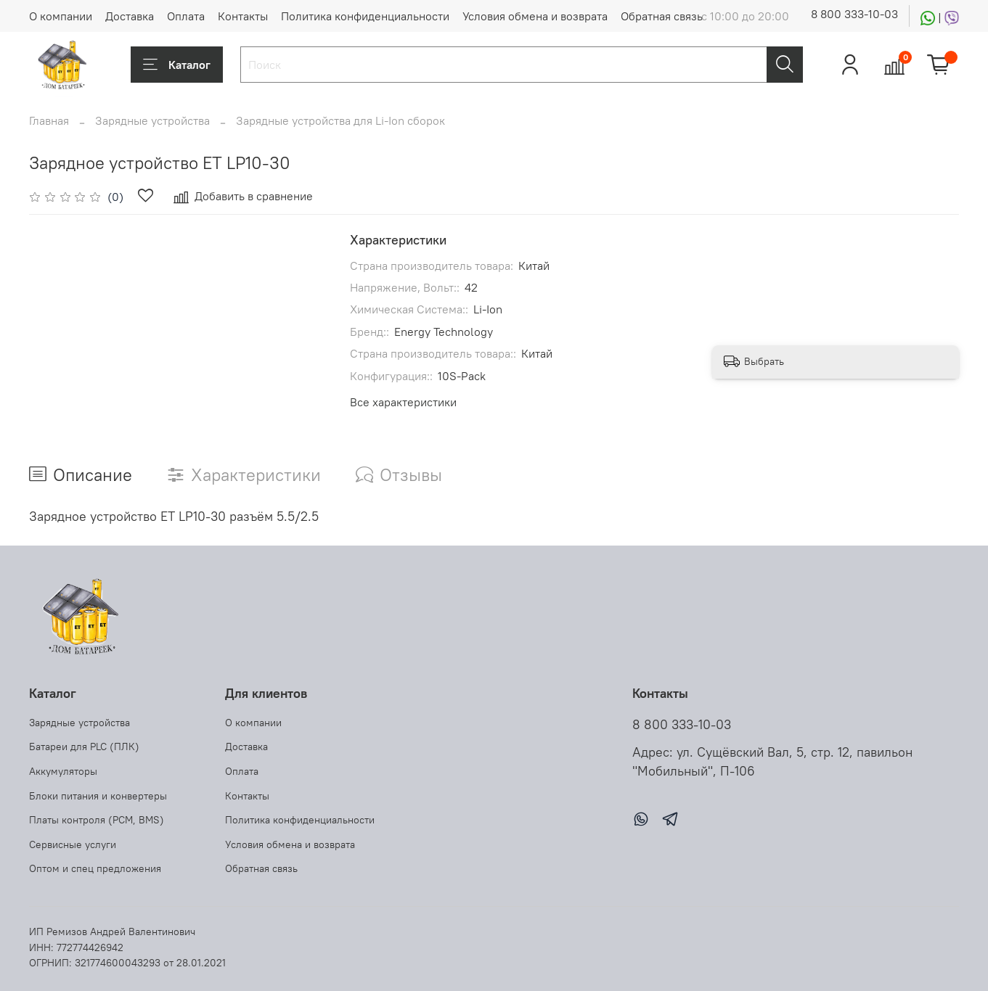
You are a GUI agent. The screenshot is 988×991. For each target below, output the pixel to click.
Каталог (177, 64)
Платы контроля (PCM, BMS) (96, 819)
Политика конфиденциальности (365, 16)
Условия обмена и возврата (535, 16)
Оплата (186, 16)
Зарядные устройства (152, 120)
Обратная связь (662, 16)
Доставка (129, 16)
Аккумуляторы (63, 771)
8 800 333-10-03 (854, 14)
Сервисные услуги (72, 844)
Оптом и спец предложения (95, 868)
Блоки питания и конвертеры (98, 795)
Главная (49, 120)
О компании (60, 16)
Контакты (243, 16)
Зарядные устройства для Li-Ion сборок (340, 120)
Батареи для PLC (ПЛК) (84, 746)
